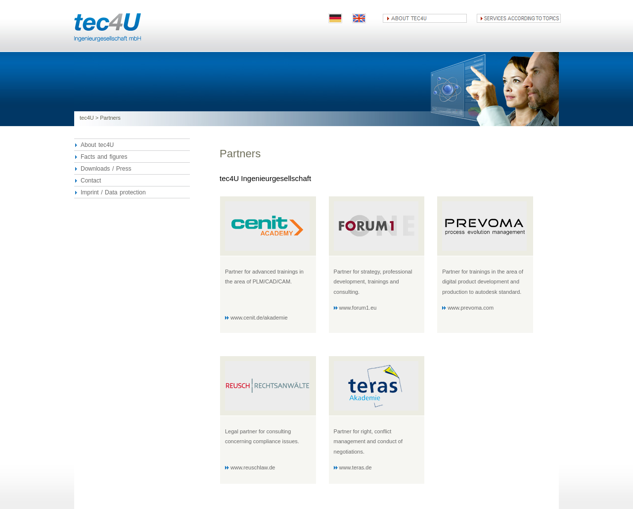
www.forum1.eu (358, 308)
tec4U (87, 118)
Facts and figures (104, 156)
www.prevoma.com (471, 308)
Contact (91, 180)
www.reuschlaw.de (252, 467)
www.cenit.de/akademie (259, 318)
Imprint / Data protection (113, 192)
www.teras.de (355, 467)
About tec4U (97, 144)
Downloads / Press (106, 168)
